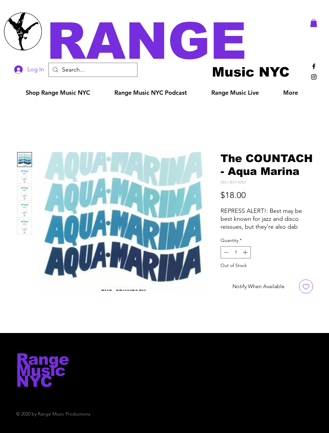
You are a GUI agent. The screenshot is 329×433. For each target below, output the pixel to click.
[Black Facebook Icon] (313, 66)
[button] (173, 41)
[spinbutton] (236, 252)
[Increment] (246, 252)
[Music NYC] (250, 71)
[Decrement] (226, 252)
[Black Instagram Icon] (313, 77)
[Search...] (92, 70)
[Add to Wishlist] (306, 286)
